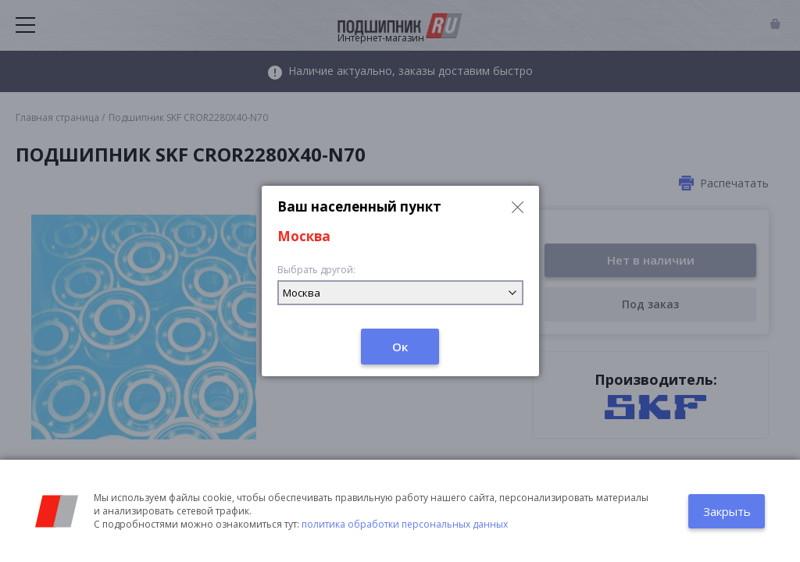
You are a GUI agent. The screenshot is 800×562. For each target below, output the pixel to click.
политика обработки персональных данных (405, 524)
